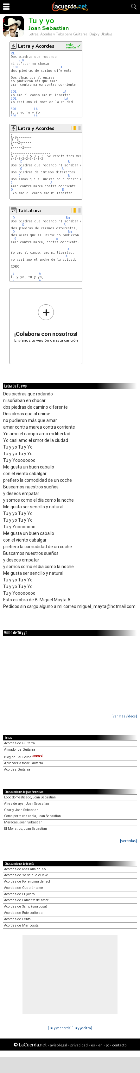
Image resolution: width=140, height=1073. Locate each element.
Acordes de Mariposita (21, 925)
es (93, 1045)
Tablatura (29, 211)
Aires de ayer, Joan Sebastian (26, 804)
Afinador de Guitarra (19, 749)
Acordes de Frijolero (19, 894)
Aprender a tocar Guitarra (23, 763)
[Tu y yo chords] (60, 1028)
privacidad (79, 1045)
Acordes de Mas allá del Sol (25, 869)
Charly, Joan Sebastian (21, 810)
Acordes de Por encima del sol (27, 881)
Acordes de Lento (17, 919)
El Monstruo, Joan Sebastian (25, 829)
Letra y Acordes (36, 46)
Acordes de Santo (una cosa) (25, 906)
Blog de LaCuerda (23, 757)
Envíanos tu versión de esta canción (46, 323)
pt (107, 1045)
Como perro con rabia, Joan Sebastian (32, 816)
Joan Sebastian (49, 28)
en (100, 1045)
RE (14, 53)
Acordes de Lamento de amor (26, 900)
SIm (21, 60)
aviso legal (58, 1045)
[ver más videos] (124, 716)
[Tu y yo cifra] (82, 1028)
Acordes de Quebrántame (23, 888)
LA (61, 67)
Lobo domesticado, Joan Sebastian (30, 797)
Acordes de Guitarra (19, 743)
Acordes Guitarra (17, 769)
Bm (68, 218)
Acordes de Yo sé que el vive (26, 875)
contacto (119, 1045)
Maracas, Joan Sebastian (23, 822)
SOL (17, 67)
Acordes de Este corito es (23, 913)
